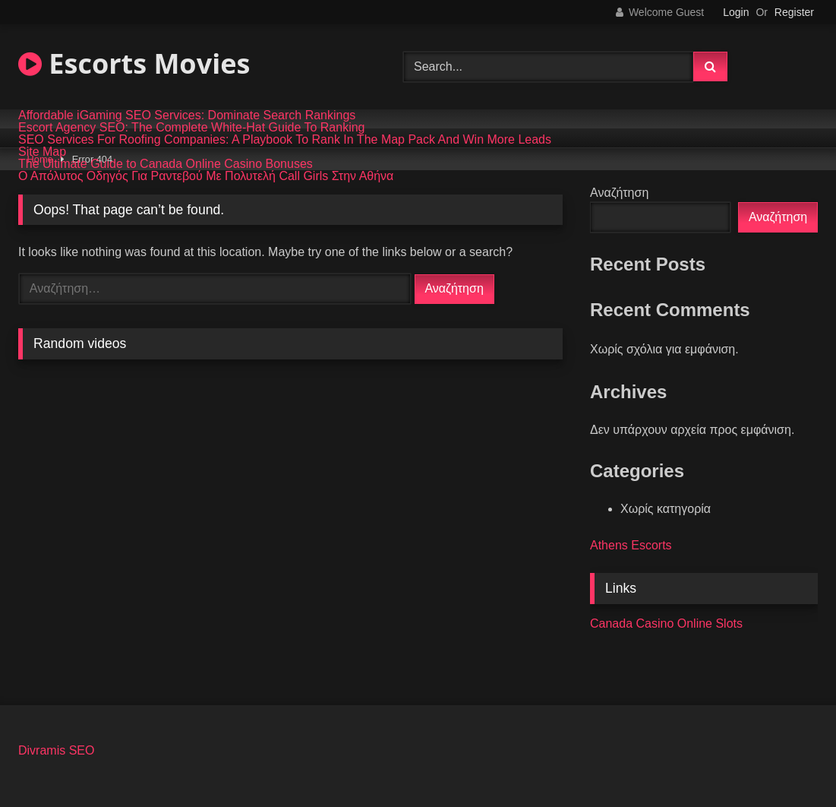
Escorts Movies (134, 63)
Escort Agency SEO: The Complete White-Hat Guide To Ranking (191, 128)
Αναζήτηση (619, 192)
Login (736, 12)
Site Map (42, 152)
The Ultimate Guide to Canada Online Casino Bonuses (165, 164)
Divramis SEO (56, 750)
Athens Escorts (631, 545)
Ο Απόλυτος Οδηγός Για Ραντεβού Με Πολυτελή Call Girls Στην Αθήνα (205, 176)
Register (794, 12)
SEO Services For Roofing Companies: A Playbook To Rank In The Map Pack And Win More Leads (284, 140)
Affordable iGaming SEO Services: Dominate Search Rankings (186, 115)
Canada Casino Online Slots (666, 623)
